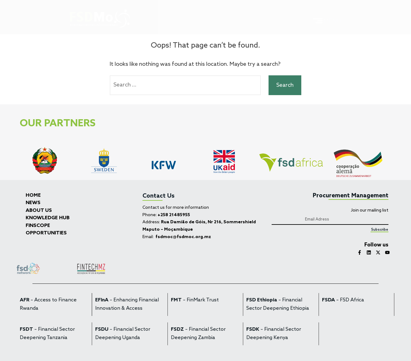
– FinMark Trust (195, 300)
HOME (33, 195)
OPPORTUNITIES (46, 233)
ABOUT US (39, 210)
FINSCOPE (38, 225)
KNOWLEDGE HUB (48, 218)
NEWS (33, 202)
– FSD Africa (343, 300)
